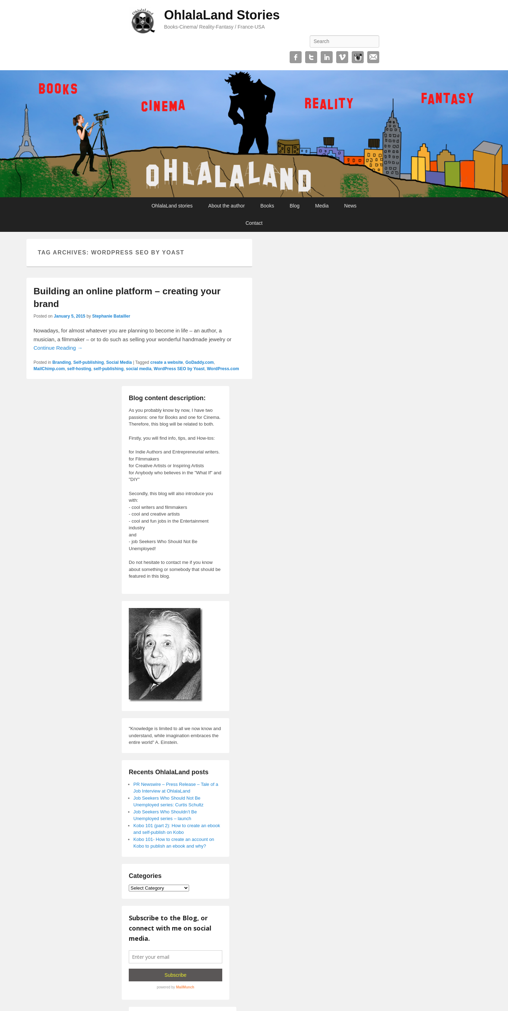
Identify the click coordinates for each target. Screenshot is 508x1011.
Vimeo (342, 57)
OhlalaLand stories (172, 206)
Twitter (311, 57)
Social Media (119, 362)
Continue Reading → (58, 348)
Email (373, 57)
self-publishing (108, 368)
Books (267, 206)
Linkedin (327, 57)
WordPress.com (223, 368)
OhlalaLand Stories (222, 15)
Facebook (296, 57)
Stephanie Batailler (111, 316)
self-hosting (79, 368)
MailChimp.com (49, 368)
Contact (254, 223)
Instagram (358, 57)
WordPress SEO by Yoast (179, 368)
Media (321, 206)
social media (138, 368)
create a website (166, 362)
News (350, 206)
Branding (61, 362)
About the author (226, 206)
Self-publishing (88, 362)
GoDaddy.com (199, 362)
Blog (295, 206)
